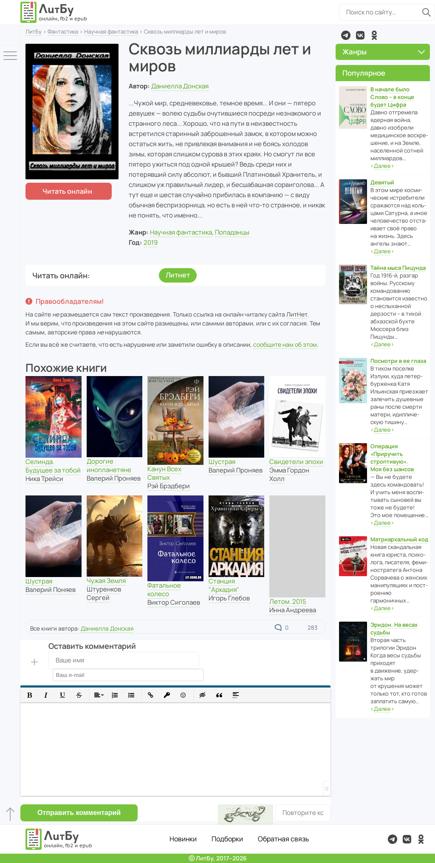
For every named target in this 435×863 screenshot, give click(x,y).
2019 (151, 242)
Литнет (178, 275)
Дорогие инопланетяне (109, 465)
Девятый (382, 182)
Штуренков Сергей (104, 593)
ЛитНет (296, 314)
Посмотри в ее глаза (398, 361)
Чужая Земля (106, 580)
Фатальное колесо (164, 589)
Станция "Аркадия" (224, 585)
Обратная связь (283, 838)
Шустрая (222, 461)
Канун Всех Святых (164, 473)
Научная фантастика (111, 31)
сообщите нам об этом (285, 344)
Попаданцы (232, 232)
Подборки (227, 838)
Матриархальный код (399, 539)
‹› (382, 166)
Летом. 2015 (287, 601)
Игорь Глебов (229, 598)
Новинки (183, 838)
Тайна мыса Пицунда (398, 268)
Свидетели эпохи (296, 461)
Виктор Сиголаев (173, 602)
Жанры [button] (383, 52)
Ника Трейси (44, 478)
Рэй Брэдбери (168, 485)
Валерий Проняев (114, 478)
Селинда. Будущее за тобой (53, 466)
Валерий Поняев (50, 589)
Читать (67, 191)
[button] (29, 695)
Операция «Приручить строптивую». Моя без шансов (392, 457)
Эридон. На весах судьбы (394, 628)
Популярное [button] (363, 73)
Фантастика (63, 31)
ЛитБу (33, 31)
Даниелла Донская (180, 86)
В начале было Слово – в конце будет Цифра (392, 96)
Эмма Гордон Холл (289, 474)
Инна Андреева (292, 610)
